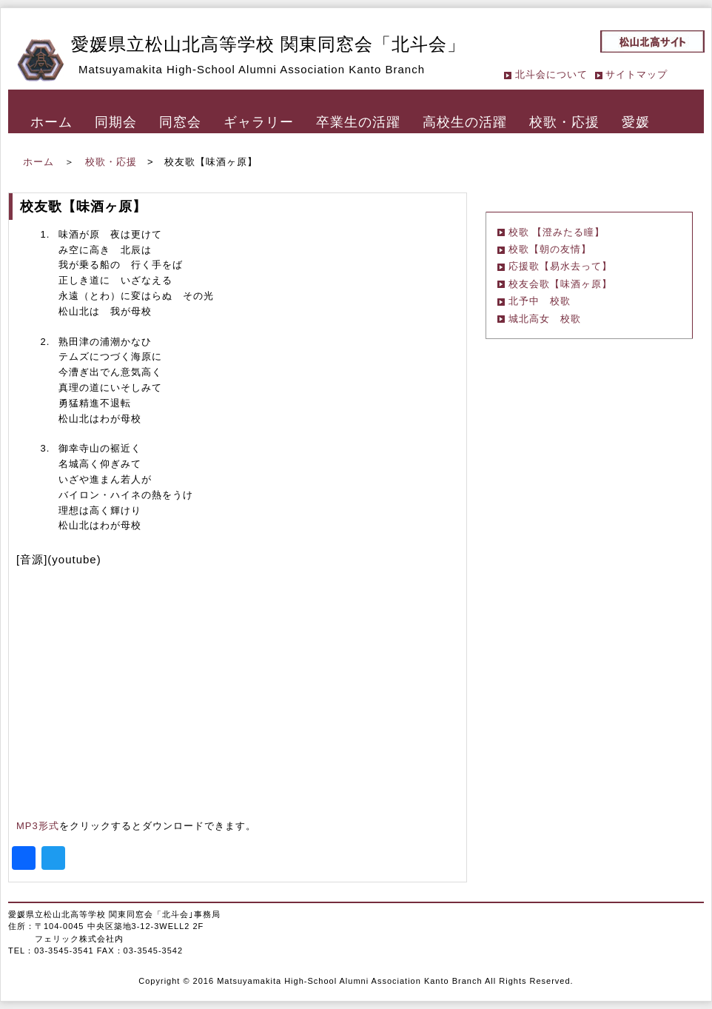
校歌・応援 (564, 122)
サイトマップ (636, 74)
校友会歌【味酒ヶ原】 (560, 283)
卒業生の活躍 (358, 122)
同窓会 (180, 122)
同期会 (116, 122)
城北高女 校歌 (544, 318)
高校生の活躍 (465, 122)
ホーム (51, 122)
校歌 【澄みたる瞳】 (556, 232)
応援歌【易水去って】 (560, 266)
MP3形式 (37, 825)
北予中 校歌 (539, 300)
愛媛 (636, 122)
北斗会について (551, 74)
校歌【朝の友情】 (549, 249)
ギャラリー (259, 122)
